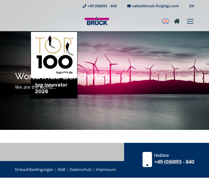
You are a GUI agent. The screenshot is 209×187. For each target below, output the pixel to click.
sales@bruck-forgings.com (153, 5)
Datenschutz (81, 169)
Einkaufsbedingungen (34, 169)
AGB (61, 169)
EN (191, 5)
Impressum (106, 169)
